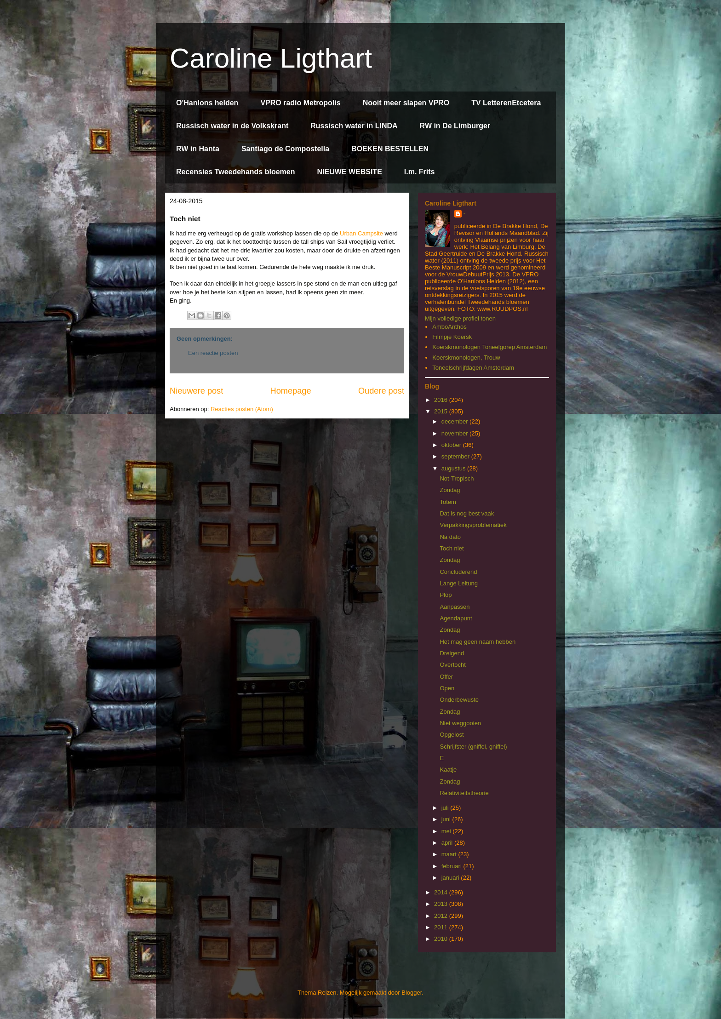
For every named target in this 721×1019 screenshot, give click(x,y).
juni (446, 819)
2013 (441, 903)
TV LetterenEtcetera (506, 103)
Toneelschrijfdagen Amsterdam (473, 367)
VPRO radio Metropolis (300, 103)
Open (447, 688)
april (447, 842)
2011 (441, 927)
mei (447, 831)
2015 (441, 411)
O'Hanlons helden (207, 103)
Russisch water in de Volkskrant (232, 126)
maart (449, 854)
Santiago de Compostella (285, 149)
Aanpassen (454, 606)
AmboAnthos (449, 326)
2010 (441, 938)
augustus (454, 468)
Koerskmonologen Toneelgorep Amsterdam (489, 346)
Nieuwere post (196, 390)
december (455, 421)
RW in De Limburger (455, 126)
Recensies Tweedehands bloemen (235, 172)
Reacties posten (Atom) (242, 409)
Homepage (290, 390)
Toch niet (452, 548)
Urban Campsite (361, 233)
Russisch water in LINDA (353, 126)
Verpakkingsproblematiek (473, 524)
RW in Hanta (197, 149)
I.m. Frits (419, 172)
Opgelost (452, 734)
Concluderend (458, 571)
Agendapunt (456, 618)
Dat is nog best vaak (467, 513)
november (455, 433)
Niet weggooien (460, 723)
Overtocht (452, 664)
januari (451, 877)
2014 (441, 892)
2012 (441, 915)
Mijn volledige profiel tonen (460, 318)
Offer (446, 676)
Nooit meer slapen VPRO (406, 103)
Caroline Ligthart (271, 58)
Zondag (450, 490)
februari (452, 866)
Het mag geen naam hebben (477, 641)
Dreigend (452, 653)
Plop (446, 594)
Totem (448, 501)
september (456, 456)
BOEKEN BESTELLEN (390, 149)
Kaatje (448, 769)
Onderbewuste (459, 699)
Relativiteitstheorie (464, 793)
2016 (441, 399)
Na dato (450, 536)
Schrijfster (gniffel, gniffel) (473, 746)
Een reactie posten (213, 352)
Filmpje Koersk (452, 336)
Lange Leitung (458, 583)
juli (446, 807)
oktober (452, 444)
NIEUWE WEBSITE (349, 172)
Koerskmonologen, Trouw (466, 357)
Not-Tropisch (457, 478)
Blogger (411, 992)
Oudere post (381, 390)
